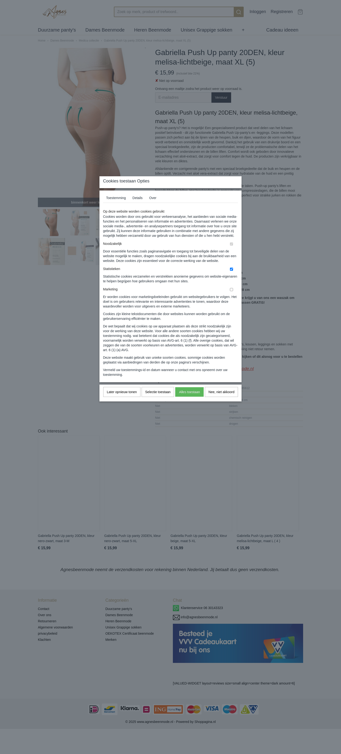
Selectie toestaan (157, 401)
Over (152, 207)
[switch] (231, 253)
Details (137, 207)
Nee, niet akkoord (221, 401)
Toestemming (116, 207)
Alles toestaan (189, 401)
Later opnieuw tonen (122, 401)
